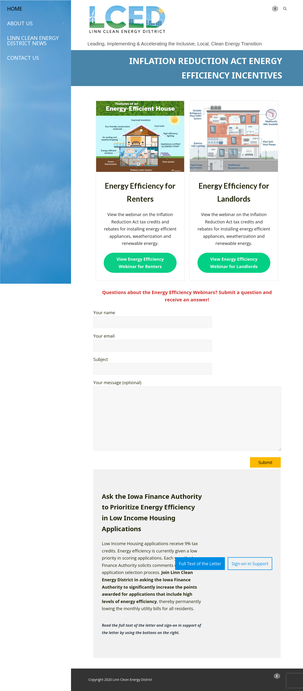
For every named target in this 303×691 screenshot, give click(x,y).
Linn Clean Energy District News (33, 40)
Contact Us (23, 57)
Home (14, 8)
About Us (35, 23)
